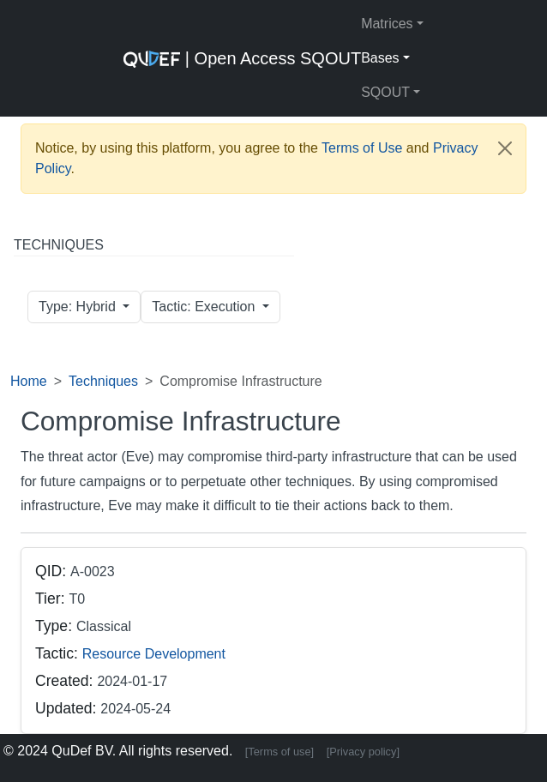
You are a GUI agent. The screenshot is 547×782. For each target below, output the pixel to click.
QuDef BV (81, 750)
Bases (380, 58)
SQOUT (385, 92)
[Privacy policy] (363, 751)
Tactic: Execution (205, 306)
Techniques (103, 381)
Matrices (386, 23)
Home (28, 381)
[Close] (505, 148)
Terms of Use (362, 148)
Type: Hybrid (79, 306)
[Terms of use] (279, 751)
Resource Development (153, 654)
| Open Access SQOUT (242, 58)
